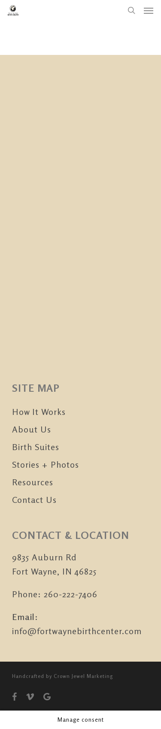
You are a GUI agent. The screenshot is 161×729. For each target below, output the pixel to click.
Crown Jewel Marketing (83, 676)
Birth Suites (35, 447)
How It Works (39, 411)
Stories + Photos (45, 464)
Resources (32, 482)
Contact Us (34, 499)
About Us (31, 429)
